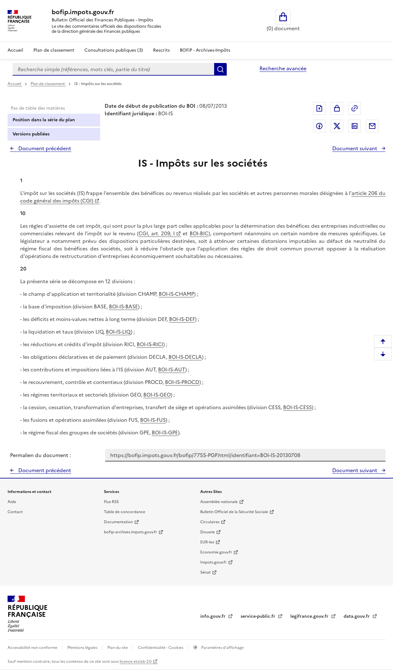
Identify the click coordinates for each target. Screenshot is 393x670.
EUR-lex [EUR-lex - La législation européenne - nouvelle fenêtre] (207, 542)
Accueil (15, 50)
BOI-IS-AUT (171, 369)
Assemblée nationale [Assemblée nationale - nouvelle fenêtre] (219, 502)
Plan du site (118, 647)
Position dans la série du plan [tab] (44, 120)
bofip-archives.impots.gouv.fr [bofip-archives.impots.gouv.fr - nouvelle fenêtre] (130, 532)
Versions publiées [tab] (31, 134)
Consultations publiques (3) (113, 50)
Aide (12, 502)
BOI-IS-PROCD (182, 382)
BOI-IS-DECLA (185, 357)
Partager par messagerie (372, 126)
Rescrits (161, 50)
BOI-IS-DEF (182, 319)
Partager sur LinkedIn (354, 126)
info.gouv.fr (213, 616)
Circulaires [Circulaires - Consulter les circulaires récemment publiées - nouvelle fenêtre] (209, 522)
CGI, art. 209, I (156, 233)
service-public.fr (258, 616)
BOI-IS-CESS (297, 407)
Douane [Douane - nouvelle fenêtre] (207, 532)
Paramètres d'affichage (222, 647)
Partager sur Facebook (319, 126)
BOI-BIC (199, 233)
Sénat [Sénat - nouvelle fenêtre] (205, 572)
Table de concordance (124, 512)
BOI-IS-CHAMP (176, 294)
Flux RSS (111, 502)
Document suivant (355, 148)
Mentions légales (82, 647)
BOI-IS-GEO (157, 394)
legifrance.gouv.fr (310, 616)
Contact (15, 512)
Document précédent (44, 148)
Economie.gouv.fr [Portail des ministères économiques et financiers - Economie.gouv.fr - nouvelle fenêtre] (216, 552)
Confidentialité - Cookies (161, 647)
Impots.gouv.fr (213, 562)
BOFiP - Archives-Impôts (205, 50)
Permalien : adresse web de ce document (354, 108)
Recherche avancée (282, 68)
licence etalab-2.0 (135, 661)
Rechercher (220, 69)
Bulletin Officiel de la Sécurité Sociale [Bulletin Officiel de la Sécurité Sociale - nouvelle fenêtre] (234, 512)
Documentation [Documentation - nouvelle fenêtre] (118, 522)
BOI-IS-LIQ (118, 331)
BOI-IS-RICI (150, 344)
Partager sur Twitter (337, 126)
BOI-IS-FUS (153, 420)
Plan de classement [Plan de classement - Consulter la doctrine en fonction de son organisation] (53, 50)
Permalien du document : (40, 455)
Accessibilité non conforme (33, 647)
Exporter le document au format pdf (319, 108)
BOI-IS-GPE (165, 432)
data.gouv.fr (357, 616)
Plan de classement (48, 84)
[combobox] (113, 69)
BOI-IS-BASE (123, 306)
